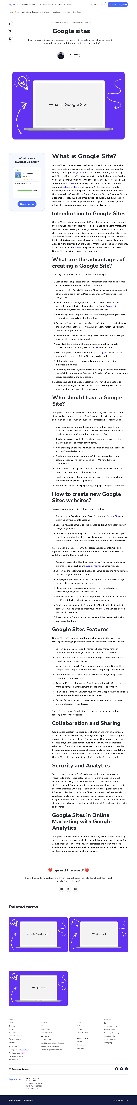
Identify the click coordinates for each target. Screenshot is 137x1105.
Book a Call (81, 1048)
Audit (11, 1029)
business (76, 247)
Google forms (93, 565)
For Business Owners (16, 1056)
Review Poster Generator (50, 1046)
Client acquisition (83, 1032)
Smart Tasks (45, 1029)
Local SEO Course (110, 1026)
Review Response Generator (51, 1050)
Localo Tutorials (110, 1039)
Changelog (108, 1043)
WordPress (68, 183)
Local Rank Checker (48, 1040)
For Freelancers (17, 1053)
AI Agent (80, 1029)
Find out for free (27, 204)
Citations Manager (47, 1026)
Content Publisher (15, 1036)
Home (11, 12)
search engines (100, 352)
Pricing (70, 4)
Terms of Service (15, 1100)
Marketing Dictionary (111, 1033)
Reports (12, 1042)
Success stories (109, 1030)
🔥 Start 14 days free (118, 4)
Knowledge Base (110, 1036)
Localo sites (71, 187)
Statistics (80, 1026)
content (112, 306)
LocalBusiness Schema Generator (53, 1043)
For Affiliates (13, 1060)
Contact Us (81, 1045)
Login (103, 4)
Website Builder (47, 1032)
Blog (105, 1023)
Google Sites (78, 172)
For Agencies (19, 1050)
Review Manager (15, 1039)
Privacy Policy (28, 1100)
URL (102, 608)
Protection (12, 1032)
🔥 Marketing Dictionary (23, 12)
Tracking (12, 1026)
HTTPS (96, 347)
